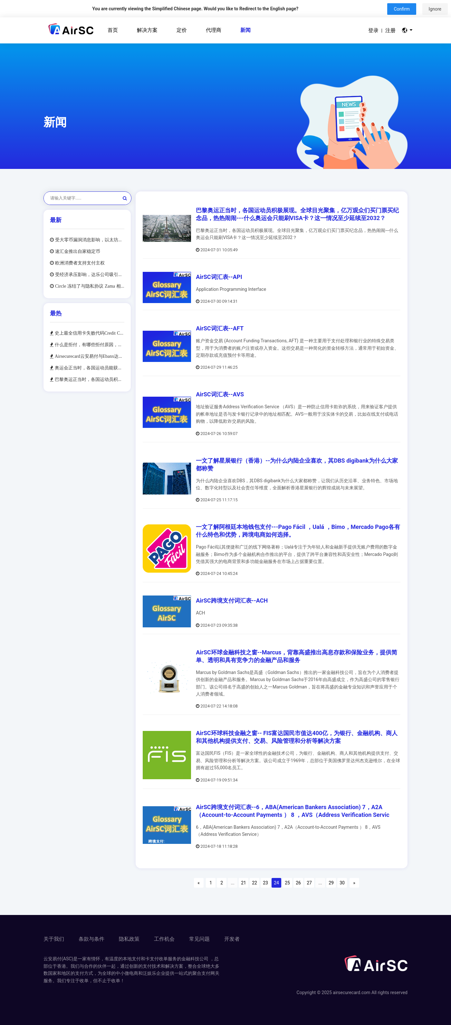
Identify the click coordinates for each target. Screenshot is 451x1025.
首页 (113, 30)
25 (287, 882)
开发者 (232, 939)
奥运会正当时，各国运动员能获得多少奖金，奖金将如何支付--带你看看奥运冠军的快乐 (88, 367)
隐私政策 (129, 939)
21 (243, 882)
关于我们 (53, 939)
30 (342, 882)
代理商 (213, 30)
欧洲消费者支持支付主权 (79, 263)
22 (254, 882)
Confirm (402, 9)
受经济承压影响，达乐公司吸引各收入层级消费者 (89, 274)
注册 (390, 30)
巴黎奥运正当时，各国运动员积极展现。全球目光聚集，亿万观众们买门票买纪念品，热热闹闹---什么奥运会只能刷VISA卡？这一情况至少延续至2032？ (88, 379)
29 (331, 882)
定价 (182, 30)
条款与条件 (91, 939)
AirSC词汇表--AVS (220, 394)
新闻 (245, 30)
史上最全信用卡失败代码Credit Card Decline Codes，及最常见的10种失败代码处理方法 (88, 333)
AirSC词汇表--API (219, 276)
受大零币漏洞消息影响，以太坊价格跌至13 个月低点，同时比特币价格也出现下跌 (89, 239)
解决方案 (147, 30)
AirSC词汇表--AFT (220, 328)
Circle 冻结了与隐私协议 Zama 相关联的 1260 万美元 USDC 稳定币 (89, 286)
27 (309, 882)
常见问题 (199, 939)
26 (298, 882)
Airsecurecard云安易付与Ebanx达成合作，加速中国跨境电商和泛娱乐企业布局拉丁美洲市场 (88, 356)
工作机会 (164, 939)
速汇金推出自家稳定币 (77, 251)
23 (265, 882)
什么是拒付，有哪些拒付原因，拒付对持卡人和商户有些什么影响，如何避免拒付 (88, 344)
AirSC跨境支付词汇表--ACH (232, 600)
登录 (373, 30)
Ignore (435, 9)
